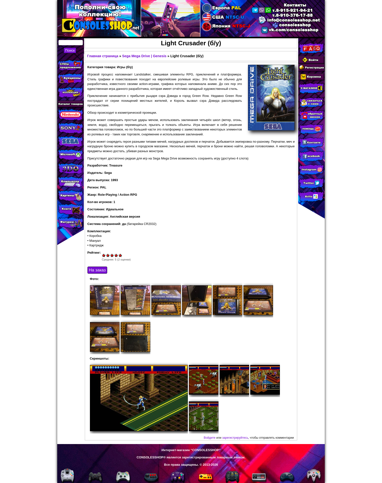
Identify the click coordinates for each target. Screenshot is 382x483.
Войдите (209, 437)
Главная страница (102, 56)
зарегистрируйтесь (235, 437)
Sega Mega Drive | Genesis (144, 56)
